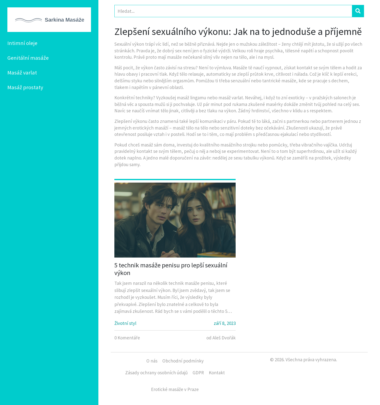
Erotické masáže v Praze (175, 389)
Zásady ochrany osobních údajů (156, 373)
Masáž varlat (22, 72)
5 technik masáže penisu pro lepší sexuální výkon (170, 268)
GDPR (198, 373)
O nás (151, 361)
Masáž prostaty (25, 87)
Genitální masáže (28, 57)
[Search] (233, 11)
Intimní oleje (22, 43)
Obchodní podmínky (183, 361)
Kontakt (217, 373)
